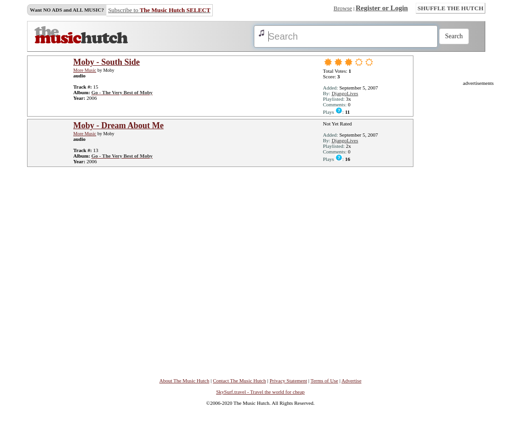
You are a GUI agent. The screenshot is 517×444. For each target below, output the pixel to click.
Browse (343, 8)
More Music (84, 70)
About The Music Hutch (184, 380)
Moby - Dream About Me (118, 125)
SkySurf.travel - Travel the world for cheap (260, 392)
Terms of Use (324, 380)
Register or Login (382, 8)
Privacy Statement (288, 380)
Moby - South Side (106, 62)
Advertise (352, 380)
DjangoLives (345, 93)
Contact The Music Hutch (239, 380)
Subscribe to (159, 10)
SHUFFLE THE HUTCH (450, 8)
